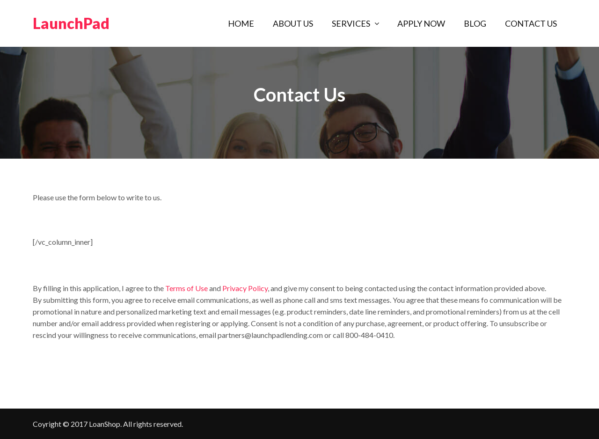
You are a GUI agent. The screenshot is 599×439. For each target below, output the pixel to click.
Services (351, 23)
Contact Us (531, 23)
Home (241, 23)
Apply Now (421, 23)
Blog (475, 23)
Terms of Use (186, 288)
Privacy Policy (245, 288)
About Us (293, 23)
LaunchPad (71, 23)
